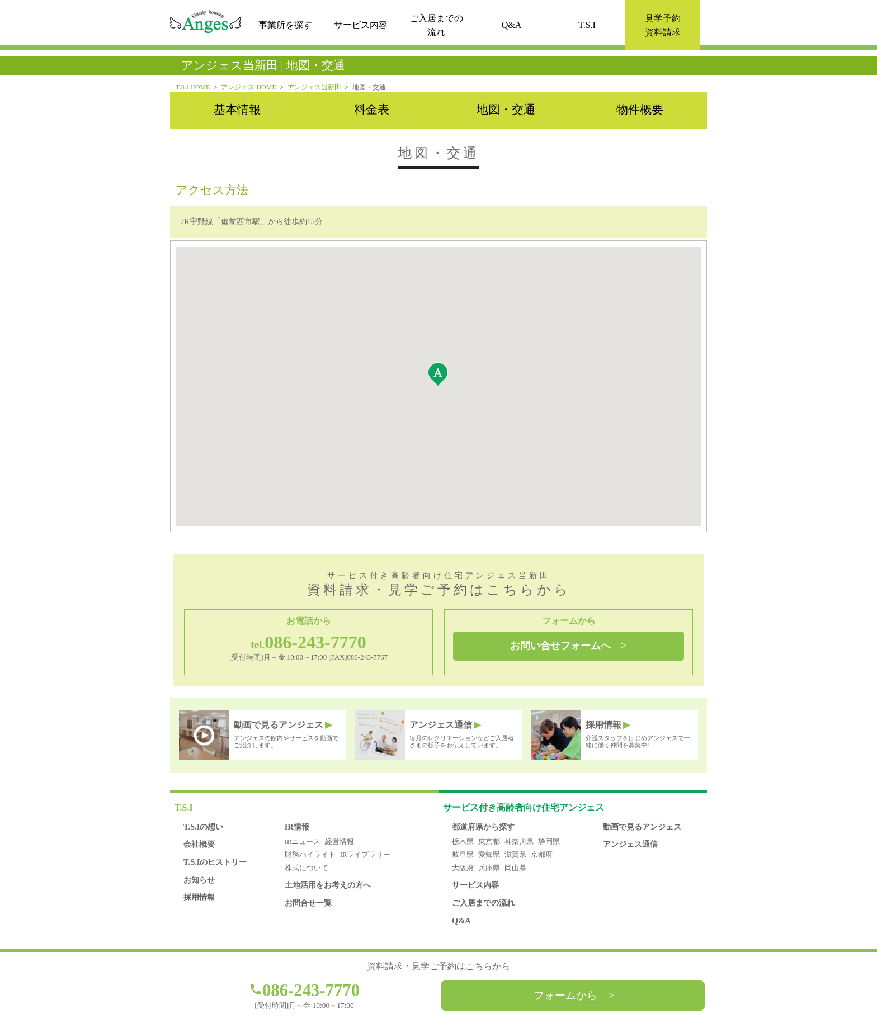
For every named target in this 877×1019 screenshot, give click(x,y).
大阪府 (463, 868)
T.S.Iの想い (203, 826)
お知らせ (199, 879)
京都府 (542, 855)
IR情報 (297, 826)
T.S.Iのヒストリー (215, 861)
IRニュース (303, 842)
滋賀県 (515, 855)
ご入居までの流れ (483, 902)
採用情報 (199, 897)
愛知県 (489, 855)
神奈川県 (519, 842)
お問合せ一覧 (308, 902)
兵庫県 (489, 868)
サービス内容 (361, 25)
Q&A (512, 25)
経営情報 (339, 842)
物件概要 (639, 109)
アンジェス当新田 (314, 87)
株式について (306, 868)
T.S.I (587, 25)
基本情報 (237, 109)
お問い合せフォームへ (560, 645)
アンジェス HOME (248, 87)
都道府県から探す (483, 826)
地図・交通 (506, 109)
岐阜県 (463, 855)
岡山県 (515, 868)
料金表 (371, 109)
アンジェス (523, 807)
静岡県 (549, 842)
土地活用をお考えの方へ (328, 884)
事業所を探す (285, 25)
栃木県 (463, 842)
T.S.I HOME (193, 87)
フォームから (565, 995)
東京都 (489, 842)
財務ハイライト (310, 855)
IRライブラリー (365, 855)
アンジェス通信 (630, 844)
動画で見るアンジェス (642, 826)
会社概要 (199, 844)
